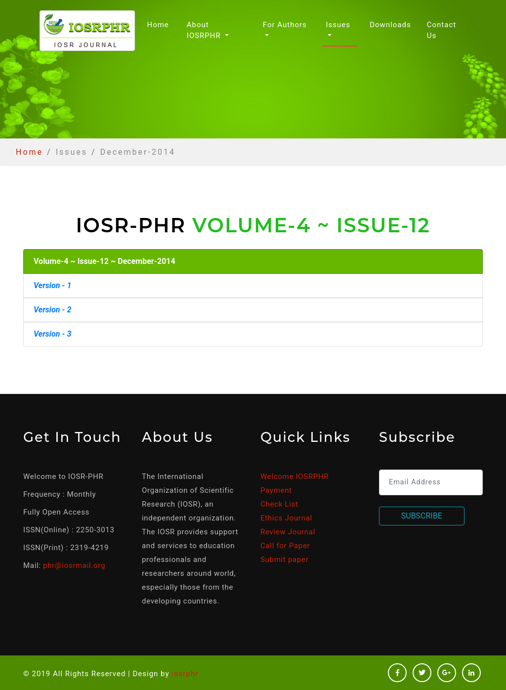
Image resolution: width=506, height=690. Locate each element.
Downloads (390, 24)
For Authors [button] (285, 24)
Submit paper (284, 559)
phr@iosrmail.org (74, 565)
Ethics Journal (286, 518)
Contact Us (441, 30)
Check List (279, 504)
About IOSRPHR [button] (205, 30)
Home (159, 24)
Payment (276, 490)
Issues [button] (338, 24)
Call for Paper (285, 545)
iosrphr (184, 673)
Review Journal (287, 531)
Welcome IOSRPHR (294, 476)
